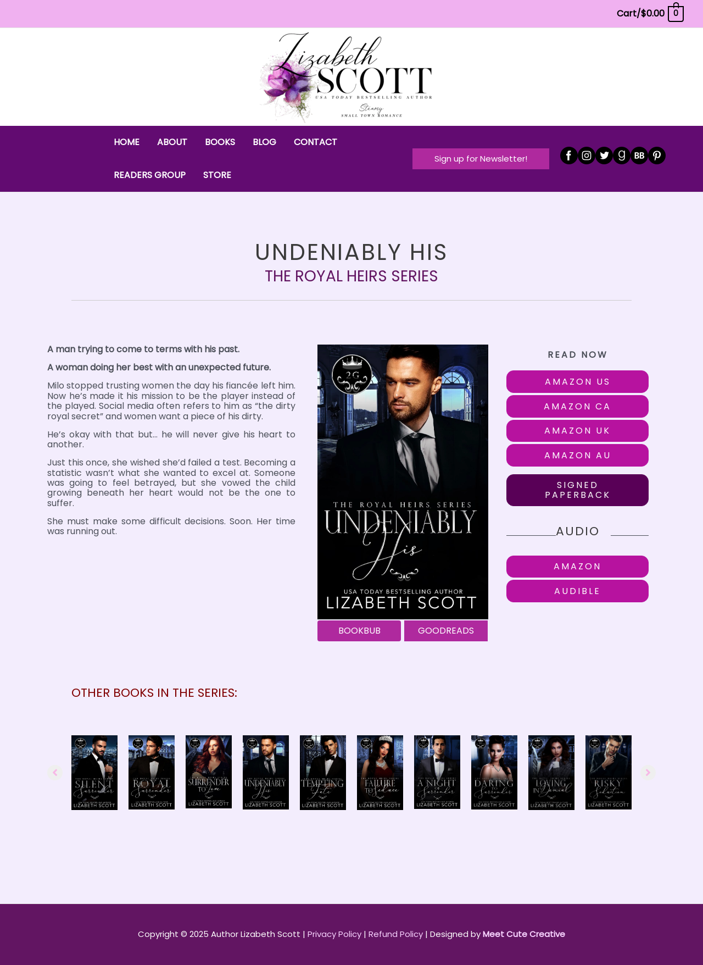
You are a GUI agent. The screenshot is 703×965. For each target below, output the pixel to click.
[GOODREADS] (446, 630)
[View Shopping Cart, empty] (650, 13)
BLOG (264, 142)
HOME (127, 142)
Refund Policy (396, 934)
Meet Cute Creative (524, 934)
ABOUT (172, 142)
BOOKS (220, 142)
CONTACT (315, 142)
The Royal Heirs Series (351, 276)
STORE (217, 175)
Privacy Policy (334, 934)
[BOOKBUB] (359, 630)
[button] (480, 158)
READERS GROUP (150, 175)
